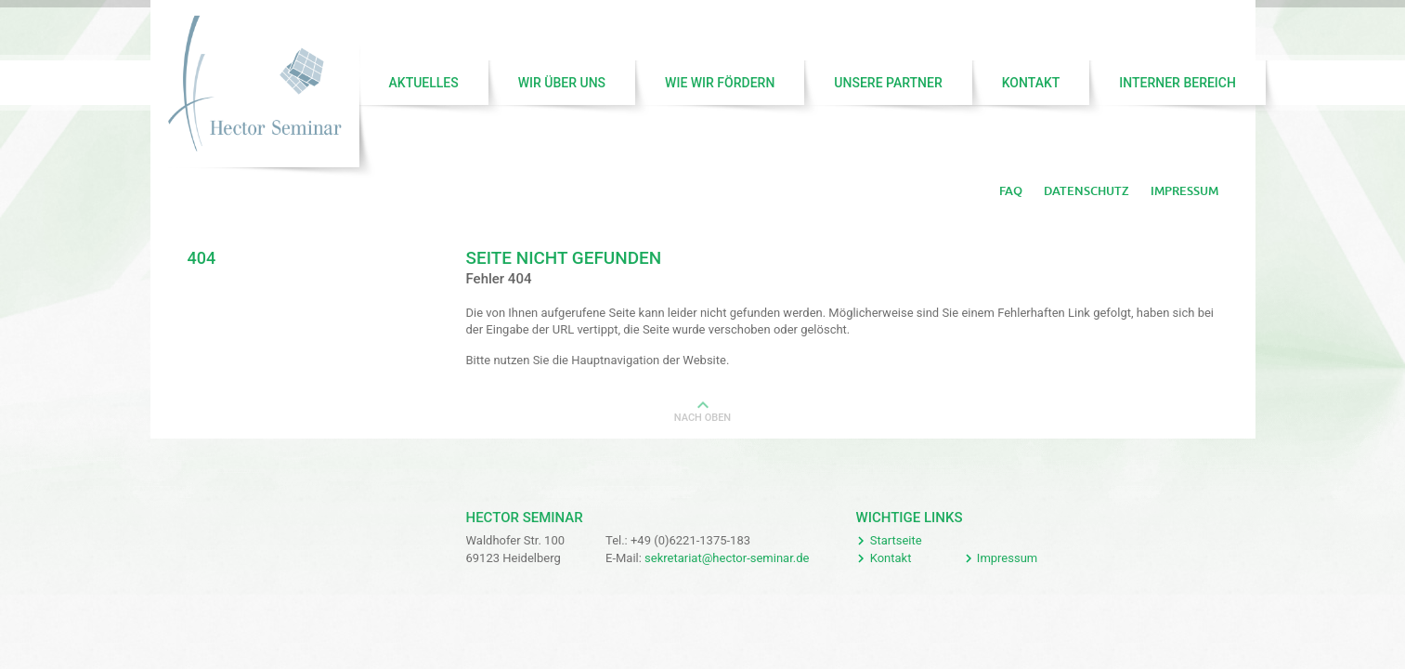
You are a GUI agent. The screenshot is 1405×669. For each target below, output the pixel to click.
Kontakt (1031, 82)
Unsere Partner (888, 82)
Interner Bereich (1177, 82)
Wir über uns (561, 82)
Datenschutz (1086, 191)
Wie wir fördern (719, 82)
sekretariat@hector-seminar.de (726, 558)
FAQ (1010, 191)
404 (202, 258)
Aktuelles (424, 82)
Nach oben (702, 418)
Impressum (1184, 191)
